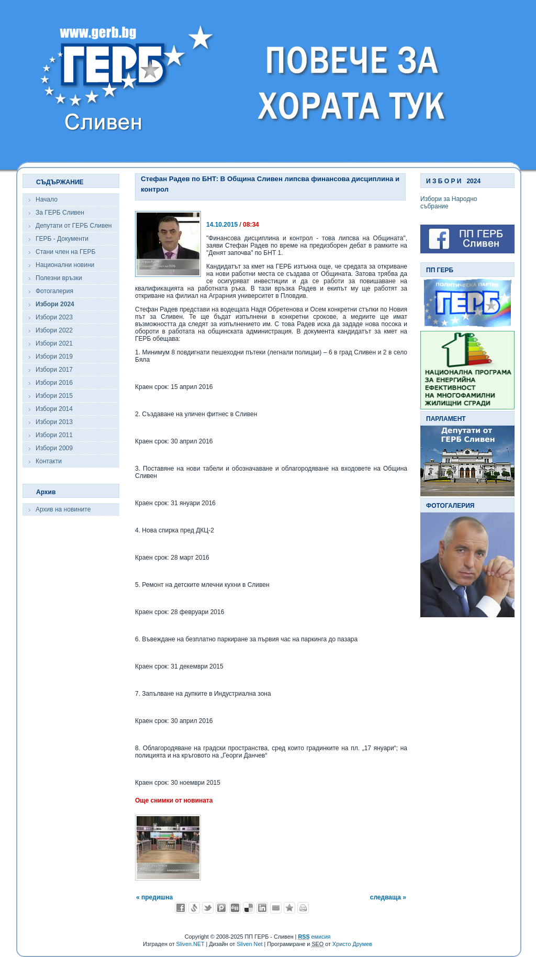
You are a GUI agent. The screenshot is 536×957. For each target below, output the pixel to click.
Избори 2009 (54, 448)
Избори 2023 (54, 317)
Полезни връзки (59, 278)
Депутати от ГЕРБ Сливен (73, 225)
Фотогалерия (54, 291)
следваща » (388, 897)
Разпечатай (303, 908)
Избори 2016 (54, 382)
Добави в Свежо (194, 908)
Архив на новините (63, 509)
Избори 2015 (54, 395)
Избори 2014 (54, 409)
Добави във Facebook (180, 908)
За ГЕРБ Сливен (60, 212)
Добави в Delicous (248, 908)
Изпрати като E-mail (276, 908)
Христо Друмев (352, 944)
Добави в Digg (235, 908)
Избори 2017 (54, 369)
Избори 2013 (54, 422)
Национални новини (65, 265)
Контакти (49, 461)
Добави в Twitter (208, 908)
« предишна (154, 897)
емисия (314, 936)
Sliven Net (249, 944)
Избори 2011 (54, 435)
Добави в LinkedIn (262, 908)
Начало (47, 199)
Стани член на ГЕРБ (65, 251)
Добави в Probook (221, 908)
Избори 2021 (54, 343)
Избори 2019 (54, 356)
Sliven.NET (190, 944)
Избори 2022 (54, 330)
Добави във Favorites (289, 908)
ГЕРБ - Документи (62, 238)
